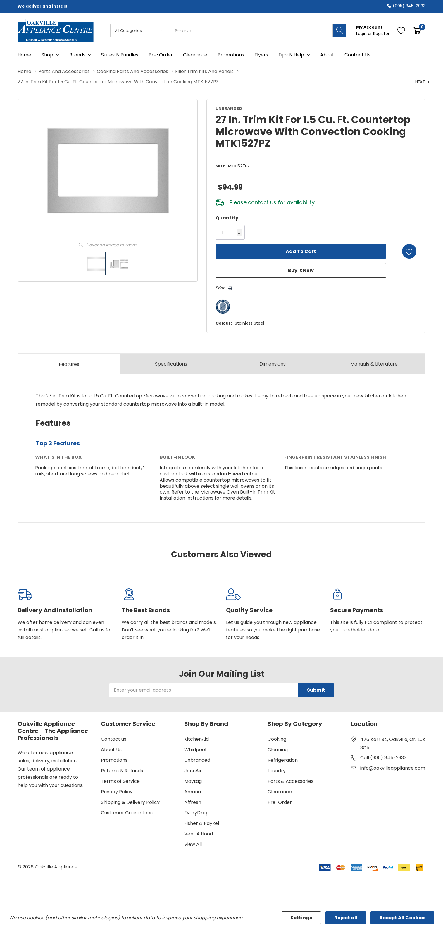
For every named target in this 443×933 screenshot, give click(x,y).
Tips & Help (291, 55)
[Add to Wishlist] (409, 251)
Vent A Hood (198, 833)
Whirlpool (195, 749)
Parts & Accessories (290, 781)
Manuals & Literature (374, 364)
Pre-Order (280, 802)
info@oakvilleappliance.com (392, 767)
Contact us (113, 738)
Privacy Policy (116, 791)
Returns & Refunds (122, 770)
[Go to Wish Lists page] (401, 30)
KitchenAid (196, 738)
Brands (77, 55)
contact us (261, 202)
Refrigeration (283, 760)
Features (69, 364)
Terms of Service (120, 781)
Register (381, 34)
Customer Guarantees (127, 812)
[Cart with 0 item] (417, 30)
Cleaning (278, 749)
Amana (192, 791)
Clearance (280, 791)
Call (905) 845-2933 (383, 757)
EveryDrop (196, 812)
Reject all (345, 917)
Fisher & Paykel (201, 823)
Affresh (192, 802)
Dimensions (272, 364)
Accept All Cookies (402, 917)
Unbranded (197, 760)
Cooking (277, 738)
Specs (171, 364)
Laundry (277, 770)
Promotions (114, 760)
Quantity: (227, 217)
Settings (301, 917)
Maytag (193, 781)
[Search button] (339, 30)
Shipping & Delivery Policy (130, 802)
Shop (47, 55)
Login (362, 34)
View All (193, 844)
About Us (111, 749)
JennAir (193, 770)
